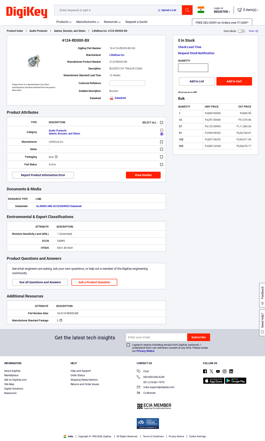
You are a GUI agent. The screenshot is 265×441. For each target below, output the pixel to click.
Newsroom (10, 393)
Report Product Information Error (43, 175)
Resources (111, 22)
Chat (143, 372)
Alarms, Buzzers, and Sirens (69, 30)
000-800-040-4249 (151, 377)
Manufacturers (86, 22)
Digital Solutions (13, 388)
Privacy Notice (145, 351)
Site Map (9, 384)
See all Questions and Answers (40, 282)
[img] (26, 13)
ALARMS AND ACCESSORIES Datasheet (59, 206)
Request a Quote (136, 22)
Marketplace (11, 375)
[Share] (253, 31)
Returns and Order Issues (85, 384)
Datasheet (117, 98)
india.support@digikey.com (155, 388)
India (68, 436)
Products (62, 22)
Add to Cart (234, 81)
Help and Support (81, 370)
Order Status (78, 375)
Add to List (197, 81)
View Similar (143, 175)
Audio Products (38, 30)
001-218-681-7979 (151, 382)
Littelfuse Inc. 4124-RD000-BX (109, 30)
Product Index (15, 30)
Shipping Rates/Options (84, 379)
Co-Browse (146, 393)
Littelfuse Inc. (117, 55)
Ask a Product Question (94, 282)
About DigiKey (12, 370)
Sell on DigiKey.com (15, 379)
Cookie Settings (197, 436)
